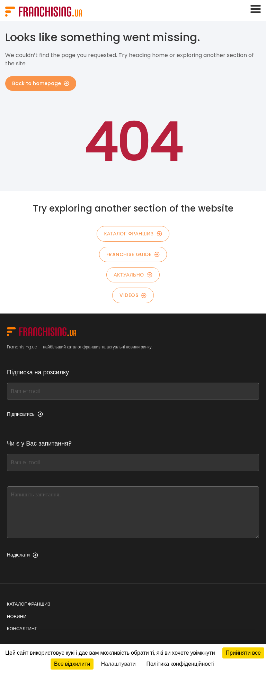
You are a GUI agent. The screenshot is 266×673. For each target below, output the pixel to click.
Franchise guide (133, 254)
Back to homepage (40, 83)
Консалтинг (22, 628)
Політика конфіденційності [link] (180, 664)
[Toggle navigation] (255, 9)
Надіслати (22, 554)
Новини (16, 616)
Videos (133, 295)
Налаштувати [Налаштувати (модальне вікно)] (118, 664)
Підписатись (25, 414)
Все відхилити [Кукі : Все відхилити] (72, 664)
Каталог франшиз (28, 604)
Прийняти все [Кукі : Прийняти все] (243, 653)
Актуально (133, 274)
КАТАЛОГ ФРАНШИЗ (133, 233)
